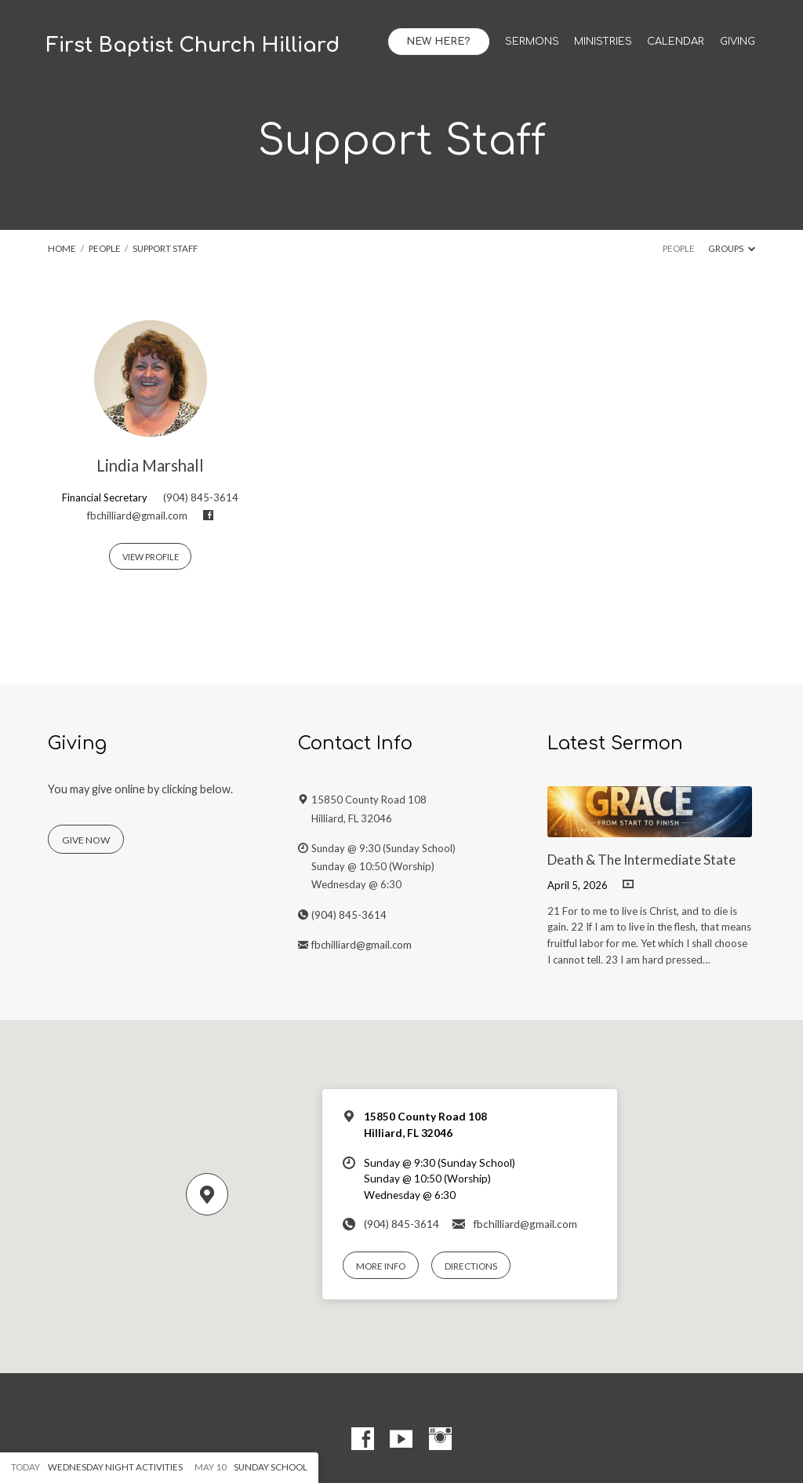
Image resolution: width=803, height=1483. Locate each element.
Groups (731, 248)
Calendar (675, 42)
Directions (471, 1266)
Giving (737, 42)
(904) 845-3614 (200, 497)
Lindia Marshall (150, 465)
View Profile (150, 557)
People (105, 248)
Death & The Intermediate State (641, 859)
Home (62, 248)
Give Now (86, 840)
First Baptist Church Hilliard (193, 45)
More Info (380, 1266)
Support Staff (165, 248)
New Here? (438, 41)
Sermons (532, 42)
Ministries (603, 42)
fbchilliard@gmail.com (137, 515)
